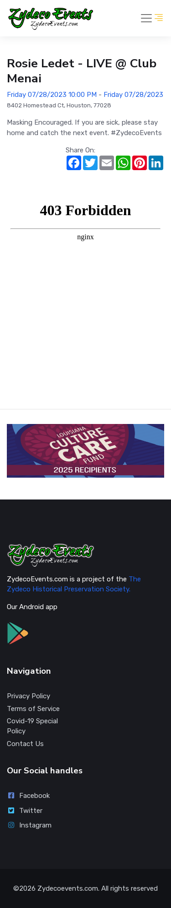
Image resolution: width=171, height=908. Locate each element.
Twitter (24, 811)
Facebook (28, 796)
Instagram (29, 825)
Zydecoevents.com (67, 888)
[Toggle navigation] (146, 18)
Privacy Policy (28, 696)
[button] (158, 18)
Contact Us (25, 744)
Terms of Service (33, 709)
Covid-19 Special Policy (32, 726)
